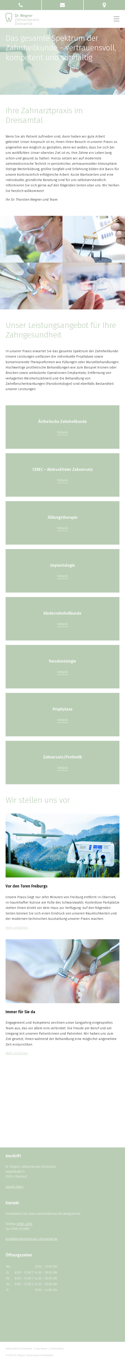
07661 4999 (24, 1224)
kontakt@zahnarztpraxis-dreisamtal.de (31, 1239)
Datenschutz (57, 1348)
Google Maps (14, 1187)
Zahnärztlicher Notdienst (19, 1348)
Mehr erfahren (17, 928)
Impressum (41, 1348)
